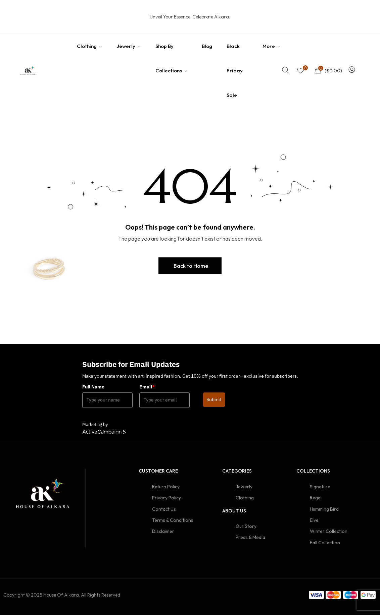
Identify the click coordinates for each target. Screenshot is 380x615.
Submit (214, 399)
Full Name (93, 387)
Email (147, 387)
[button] (190, 265)
